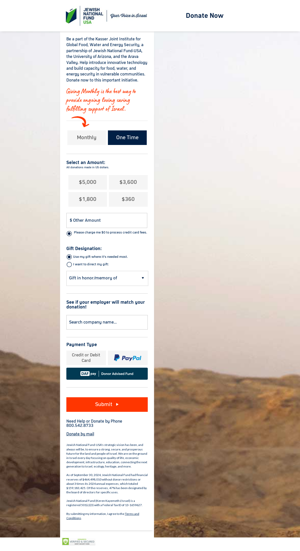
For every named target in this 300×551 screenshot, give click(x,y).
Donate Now (205, 15)
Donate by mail (80, 434)
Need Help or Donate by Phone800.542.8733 (94, 423)
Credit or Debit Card (86, 358)
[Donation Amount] (107, 220)
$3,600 (128, 182)
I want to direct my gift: (91, 264)
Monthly (86, 137)
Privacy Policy (110, 541)
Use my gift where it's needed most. (100, 257)
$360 (128, 199)
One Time (127, 137)
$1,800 (87, 199)
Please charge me (110, 232)
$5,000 (87, 182)
